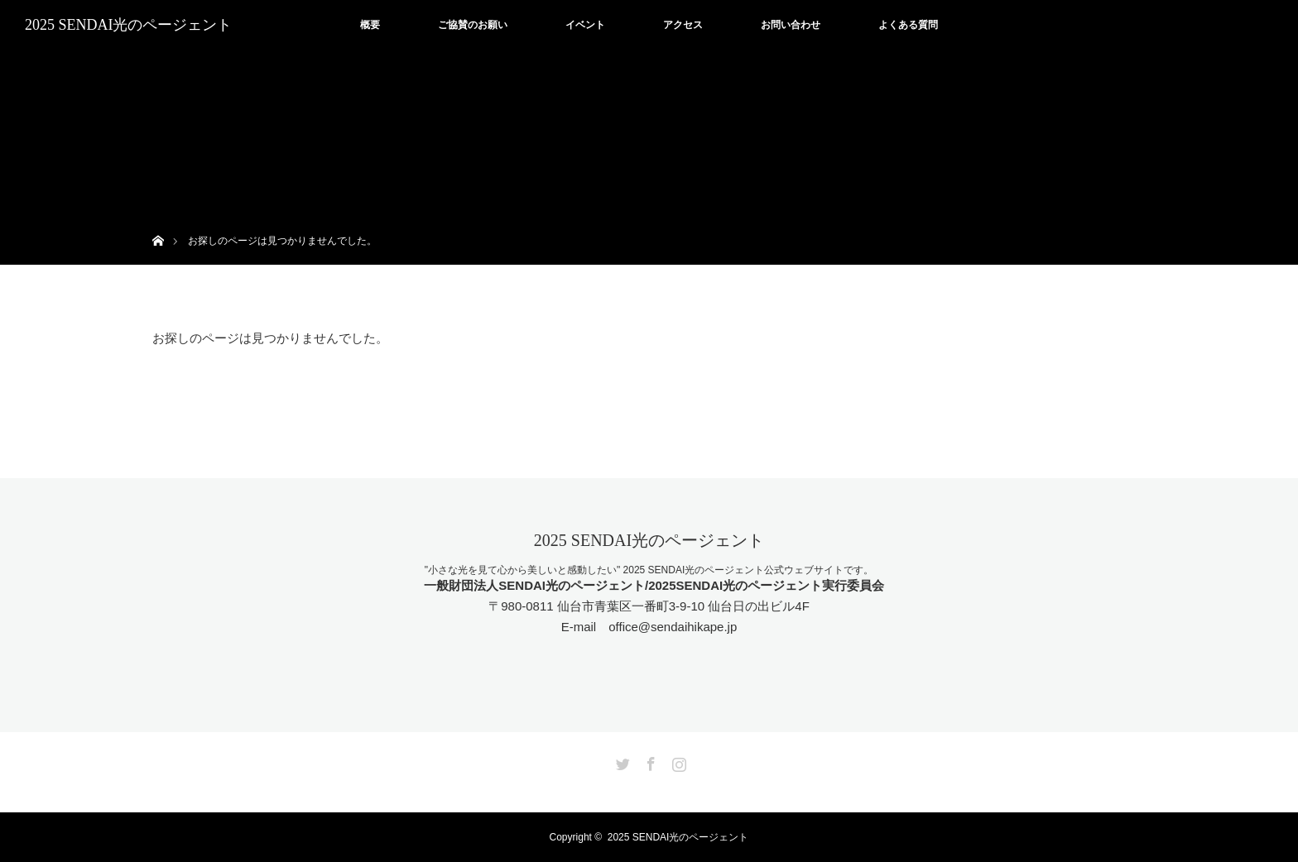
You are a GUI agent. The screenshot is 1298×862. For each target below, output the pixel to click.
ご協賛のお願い (472, 25)
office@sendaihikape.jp (672, 627)
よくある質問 (908, 25)
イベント (585, 25)
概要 (370, 25)
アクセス (683, 25)
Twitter (620, 761)
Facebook (649, 761)
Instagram (677, 761)
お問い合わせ (790, 25)
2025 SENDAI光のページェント (129, 25)
